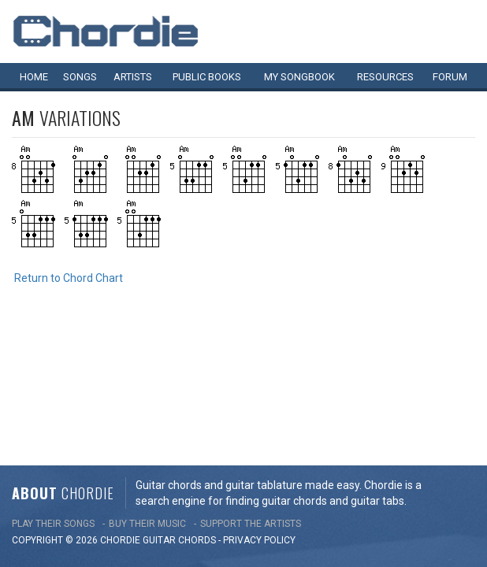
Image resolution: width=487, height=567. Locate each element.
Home (34, 77)
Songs (80, 77)
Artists (132, 77)
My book (299, 77)
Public (207, 77)
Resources (385, 77)
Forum (450, 77)
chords (197, 407)
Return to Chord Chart (68, 278)
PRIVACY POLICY (259, 407)
